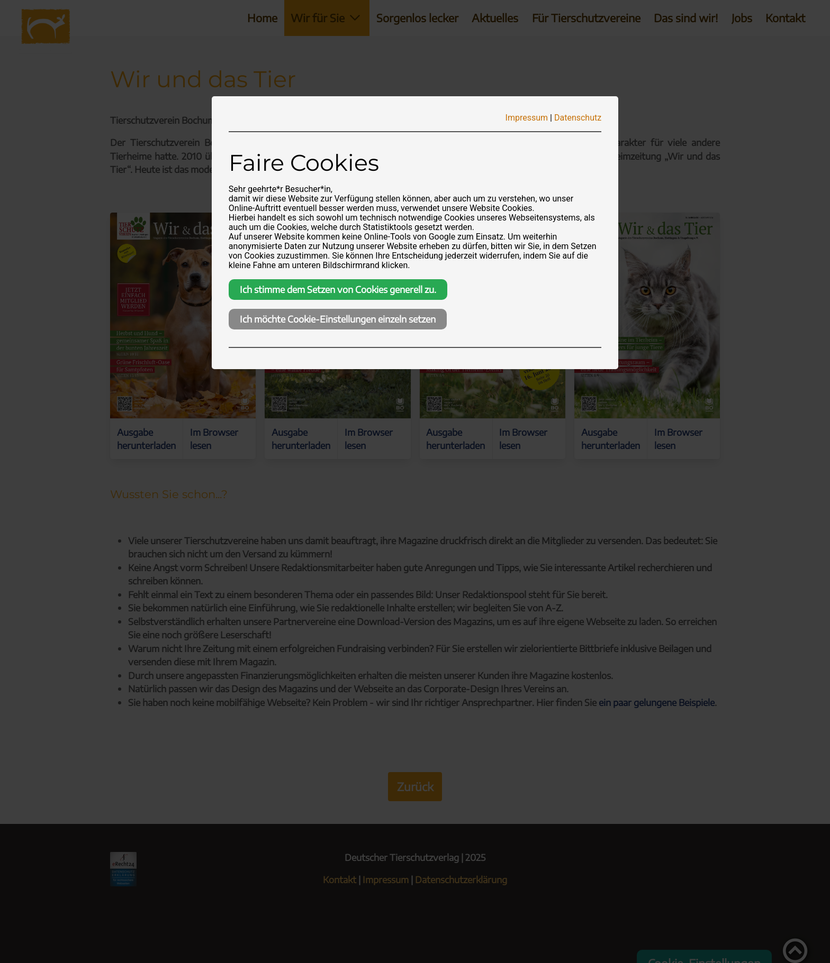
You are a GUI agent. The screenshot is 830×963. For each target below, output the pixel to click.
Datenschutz (577, 118)
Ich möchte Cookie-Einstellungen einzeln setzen (338, 319)
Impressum (527, 118)
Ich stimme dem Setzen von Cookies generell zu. (338, 289)
